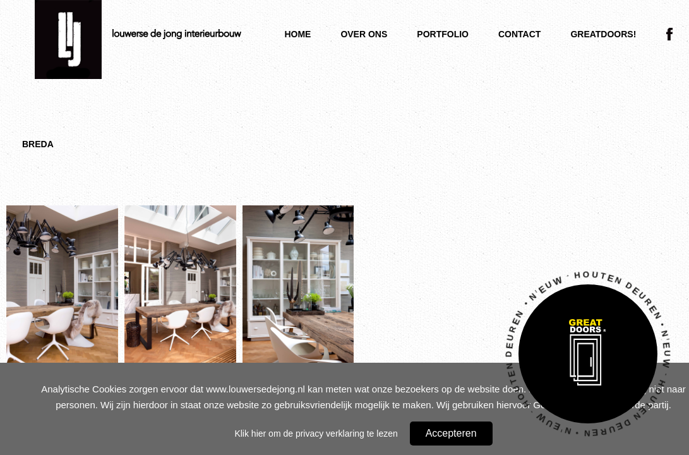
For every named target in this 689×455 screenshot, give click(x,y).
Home (297, 34)
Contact (519, 34)
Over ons (363, 34)
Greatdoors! (603, 34)
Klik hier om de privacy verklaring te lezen (315, 433)
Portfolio (443, 34)
